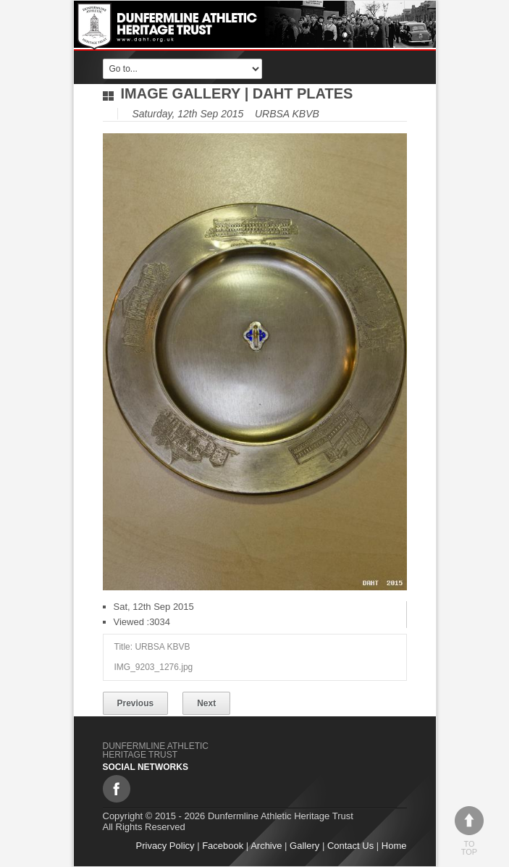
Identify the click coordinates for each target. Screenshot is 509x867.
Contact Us (350, 845)
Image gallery (181, 93)
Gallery (304, 845)
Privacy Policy (165, 845)
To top (469, 831)
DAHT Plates (303, 93)
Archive (266, 845)
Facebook (222, 845)
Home (394, 845)
